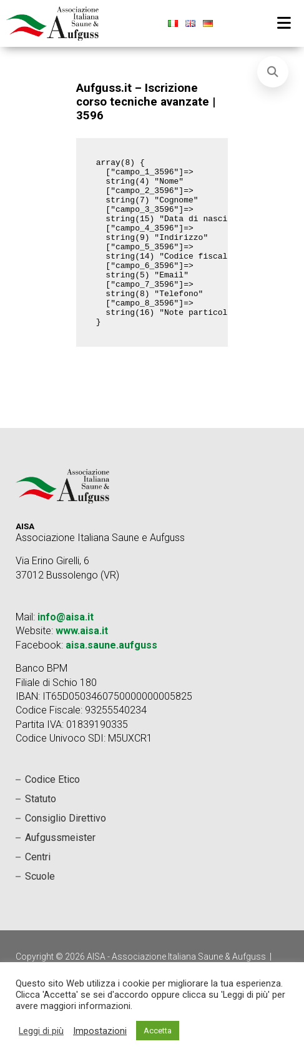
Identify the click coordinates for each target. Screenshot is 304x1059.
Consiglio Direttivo (65, 852)
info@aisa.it (65, 651)
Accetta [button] (158, 1030)
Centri (38, 891)
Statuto (40, 832)
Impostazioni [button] (100, 1031)
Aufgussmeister (60, 871)
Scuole (40, 910)
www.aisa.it (82, 664)
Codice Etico (52, 813)
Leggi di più (41, 1031)
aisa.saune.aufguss (111, 679)
